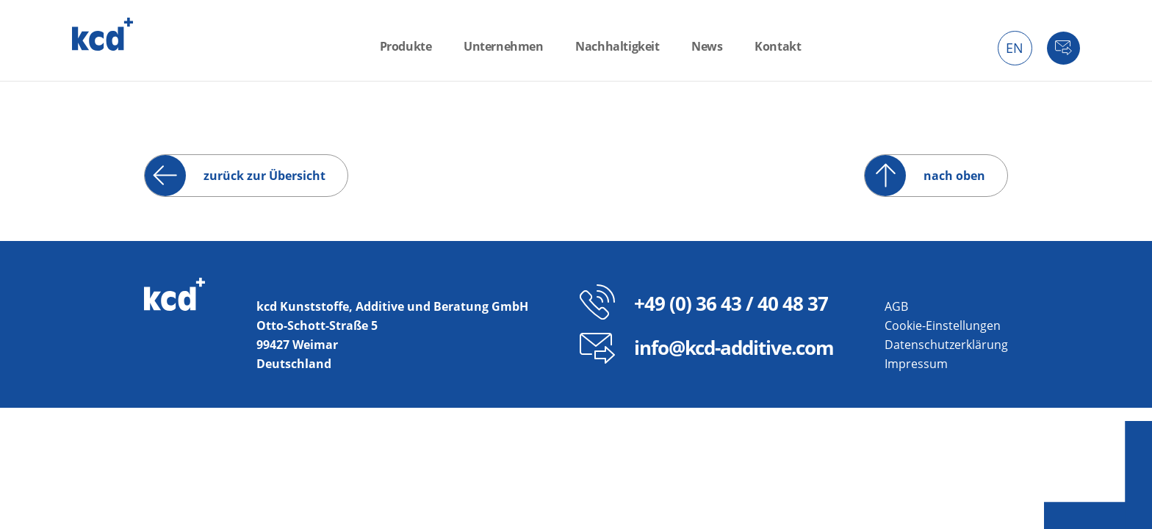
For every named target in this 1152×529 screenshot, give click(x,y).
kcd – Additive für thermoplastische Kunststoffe (103, 34)
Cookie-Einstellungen (943, 325)
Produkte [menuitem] (406, 46)
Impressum (916, 364)
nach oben (954, 176)
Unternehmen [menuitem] (504, 46)
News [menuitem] (706, 46)
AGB (896, 306)
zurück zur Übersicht (264, 176)
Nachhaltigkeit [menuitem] (617, 46)
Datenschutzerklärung (946, 345)
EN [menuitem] (1014, 48)
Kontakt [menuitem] (778, 46)
